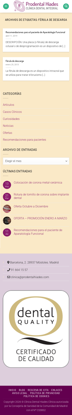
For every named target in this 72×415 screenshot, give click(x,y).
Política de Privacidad (45, 393)
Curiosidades (11, 119)
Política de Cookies (37, 396)
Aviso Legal (19, 393)
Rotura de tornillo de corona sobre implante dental (41, 196)
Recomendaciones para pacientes (24, 139)
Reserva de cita (38, 389)
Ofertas (7, 133)
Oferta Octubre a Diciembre (31, 206)
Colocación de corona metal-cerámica (38, 182)
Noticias (8, 125)
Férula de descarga (15, 60)
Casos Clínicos (12, 112)
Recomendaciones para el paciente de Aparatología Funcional (35, 32)
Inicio (12, 389)
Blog (22, 389)
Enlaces (56, 389)
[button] (6, 6)
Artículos (8, 105)
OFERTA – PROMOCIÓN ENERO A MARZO (40, 218)
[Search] (66, 6)
